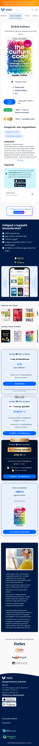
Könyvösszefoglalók (15, 16)
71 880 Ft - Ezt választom (19, 476)
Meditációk (3, 16)
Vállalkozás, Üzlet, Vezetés (12, 132)
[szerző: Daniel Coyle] (19, 87)
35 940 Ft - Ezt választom (19, 433)
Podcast (27, 16)
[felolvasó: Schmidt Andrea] (21, 90)
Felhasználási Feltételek (9, 718)
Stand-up (35, 16)
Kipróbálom (18, 212)
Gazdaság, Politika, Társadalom (14, 136)
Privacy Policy (6, 723)
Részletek (31, 4)
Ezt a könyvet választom (19, 532)
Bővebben (20, 161)
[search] (22, 9)
